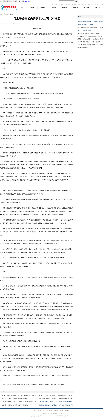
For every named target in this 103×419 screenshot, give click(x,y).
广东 (72, 4)
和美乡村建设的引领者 (83, 47)
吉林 (98, 4)
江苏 (86, 4)
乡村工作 (53, 7)
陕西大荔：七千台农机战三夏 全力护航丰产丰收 (14, 398)
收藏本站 (15, 1)
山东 (62, 4)
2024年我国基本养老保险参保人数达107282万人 (89, 36)
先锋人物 (43, 7)
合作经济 (75, 7)
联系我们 (45, 410)
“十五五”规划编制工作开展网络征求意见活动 (88, 42)
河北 (66, 4)
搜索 (76, 1)
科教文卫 (97, 7)
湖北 (102, 4)
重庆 (75, 4)
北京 (56, 4)
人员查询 (51, 410)
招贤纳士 (62, 410)
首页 (22, 7)
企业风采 (64, 7)
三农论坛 (86, 7)
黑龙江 (78, 4)
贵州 (92, 4)
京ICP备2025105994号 (46, 413)
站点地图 (67, 410)
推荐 (79, 16)
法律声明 (56, 410)
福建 (82, 4)
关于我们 (40, 410)
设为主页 (21, 1)
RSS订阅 (27, 1)
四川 (59, 4)
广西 (95, 4)
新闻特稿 (32, 7)
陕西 (69, 4)
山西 (89, 4)
